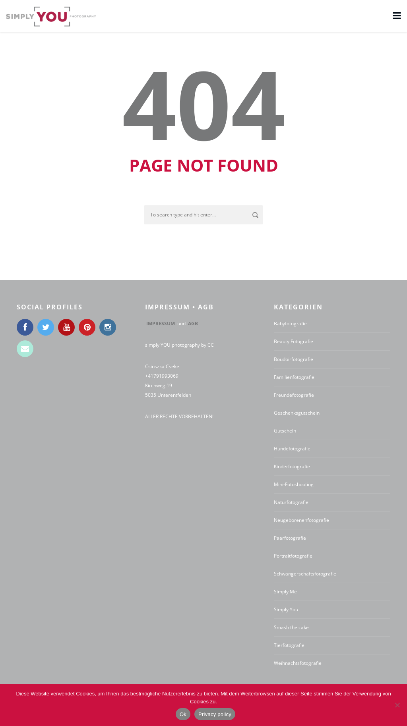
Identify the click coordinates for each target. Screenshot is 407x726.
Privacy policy (214, 714)
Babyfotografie (290, 323)
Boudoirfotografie (293, 359)
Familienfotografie (294, 377)
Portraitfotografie (293, 555)
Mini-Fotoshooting (294, 484)
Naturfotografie (291, 502)
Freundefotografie (294, 395)
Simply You (286, 609)
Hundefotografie (292, 448)
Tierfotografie (289, 645)
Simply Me (285, 591)
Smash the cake (291, 627)
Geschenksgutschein (297, 412)
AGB (193, 323)
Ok (183, 714)
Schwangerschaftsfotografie (305, 573)
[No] (397, 705)
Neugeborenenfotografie (301, 520)
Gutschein (285, 430)
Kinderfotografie (292, 466)
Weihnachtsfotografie (298, 663)
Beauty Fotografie (293, 341)
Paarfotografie (290, 538)
